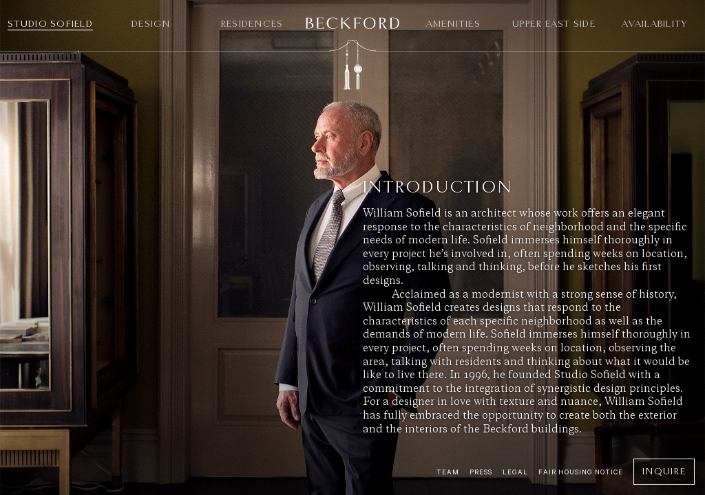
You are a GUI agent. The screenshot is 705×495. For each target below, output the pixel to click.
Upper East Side (554, 24)
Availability (654, 24)
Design (151, 24)
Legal (515, 472)
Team (447, 472)
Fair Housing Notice (580, 472)
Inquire (664, 471)
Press (481, 472)
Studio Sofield (50, 24)
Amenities (453, 24)
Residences (252, 24)
